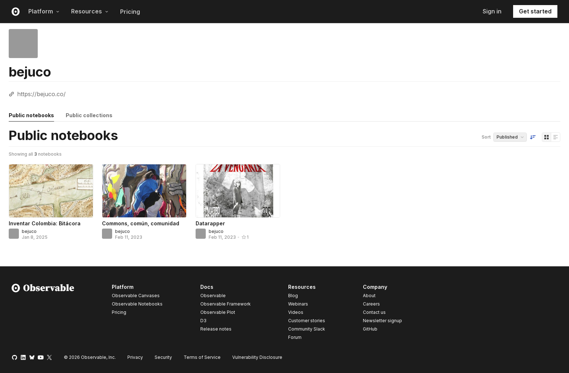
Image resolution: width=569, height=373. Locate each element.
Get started (535, 11)
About (369, 295)
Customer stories (306, 320)
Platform (44, 11)
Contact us (374, 312)
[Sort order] (533, 137)
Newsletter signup (382, 320)
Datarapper (210, 223)
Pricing (130, 11)
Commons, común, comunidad (140, 223)
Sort (486, 137)
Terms (202, 357)
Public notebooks (31, 115)
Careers (371, 304)
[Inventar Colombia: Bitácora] (51, 191)
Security (163, 357)
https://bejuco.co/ (41, 94)
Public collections (89, 115)
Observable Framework (225, 304)
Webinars (298, 304)
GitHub (370, 329)
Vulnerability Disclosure (257, 357)
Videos (295, 312)
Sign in (492, 11)
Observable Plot (217, 312)
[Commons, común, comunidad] (144, 191)
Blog (293, 295)
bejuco (29, 231)
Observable (213, 295)
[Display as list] (555, 137)
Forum (295, 337)
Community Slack (306, 329)
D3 (203, 320)
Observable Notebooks (137, 304)
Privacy (135, 357)
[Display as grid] (546, 137)
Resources (90, 11)
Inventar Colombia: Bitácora (45, 223)
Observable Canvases (136, 295)
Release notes (216, 329)
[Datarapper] (238, 191)
